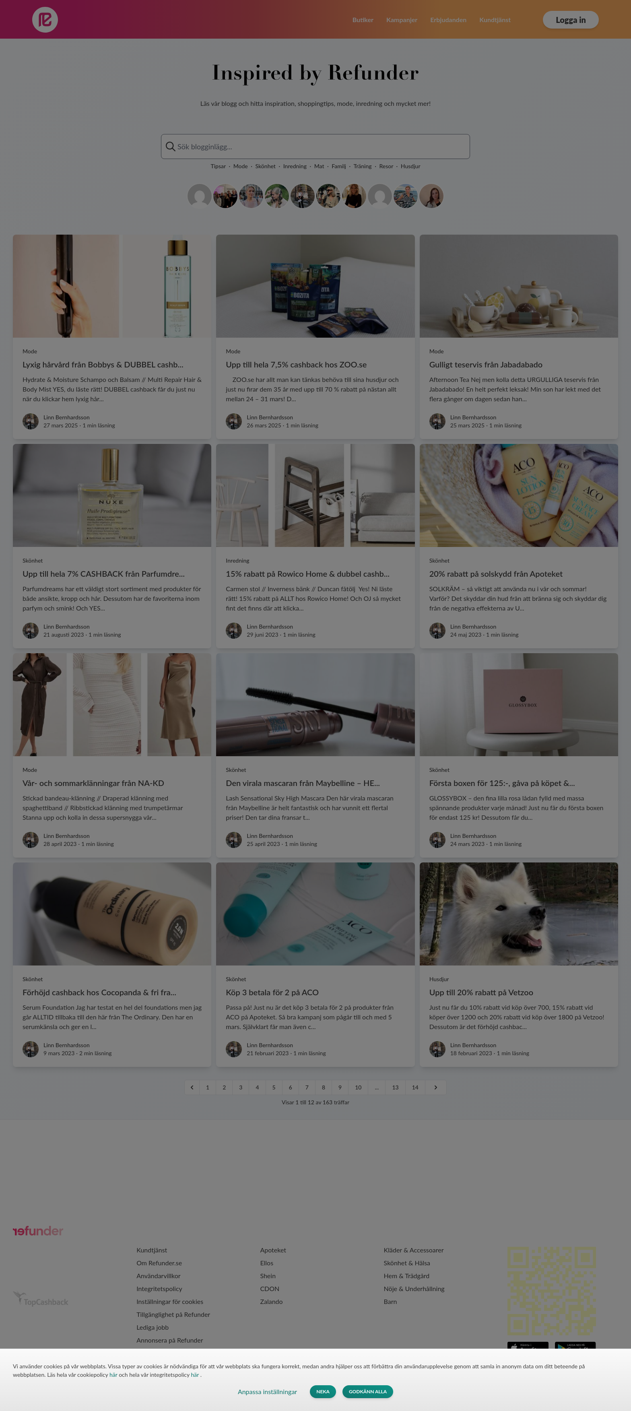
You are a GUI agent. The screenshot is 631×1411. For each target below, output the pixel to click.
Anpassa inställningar (267, 1391)
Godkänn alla (368, 1391)
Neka (323, 1391)
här (114, 1374)
